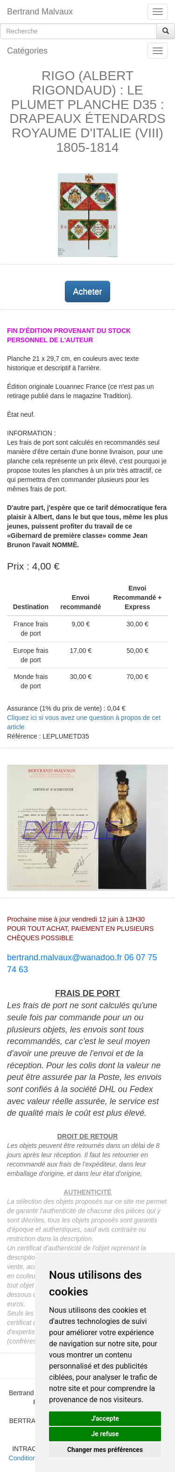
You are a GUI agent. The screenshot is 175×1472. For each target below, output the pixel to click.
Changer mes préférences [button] (105, 1449)
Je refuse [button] (105, 1434)
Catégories (27, 50)
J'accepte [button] (105, 1418)
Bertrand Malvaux (40, 11)
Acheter (87, 291)
